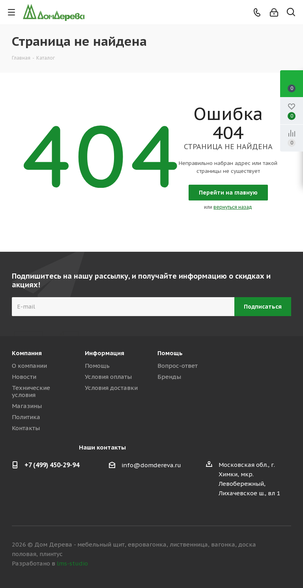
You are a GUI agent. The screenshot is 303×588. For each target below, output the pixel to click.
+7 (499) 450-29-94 (51, 465)
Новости (24, 376)
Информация (104, 353)
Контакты (26, 428)
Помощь (97, 365)
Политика (26, 417)
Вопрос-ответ (177, 365)
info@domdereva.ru (151, 465)
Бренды (169, 376)
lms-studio (72, 563)
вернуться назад (232, 207)
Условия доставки (111, 387)
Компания (27, 353)
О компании (29, 365)
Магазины (27, 406)
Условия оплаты (108, 376)
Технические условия (31, 391)
